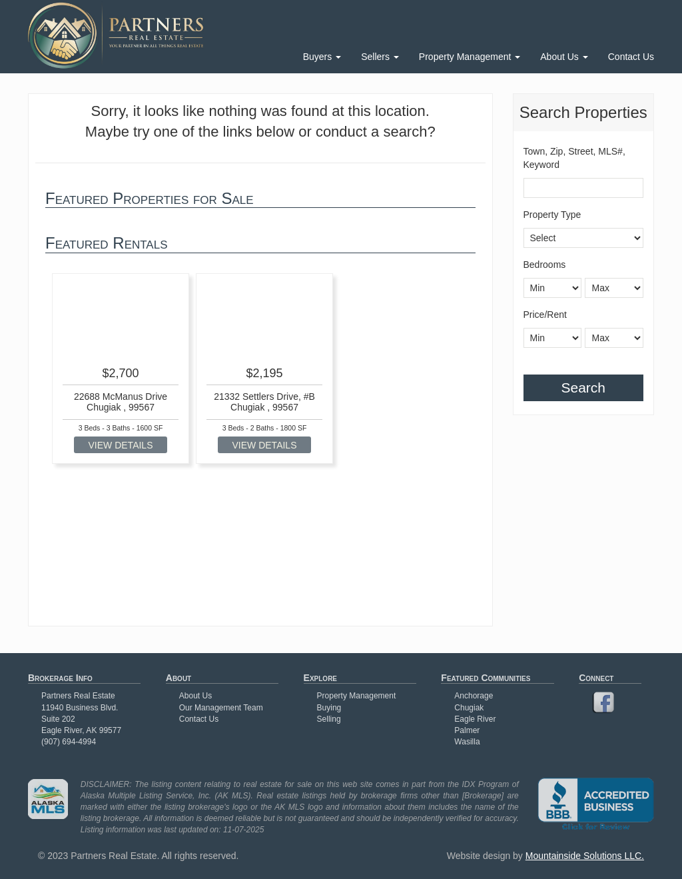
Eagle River (475, 719)
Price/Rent (545, 314)
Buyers (322, 56)
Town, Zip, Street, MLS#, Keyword (574, 158)
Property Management (469, 56)
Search (583, 387)
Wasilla (467, 741)
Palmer (467, 730)
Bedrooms (544, 264)
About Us (563, 56)
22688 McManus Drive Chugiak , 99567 (120, 401)
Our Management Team (221, 707)
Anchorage (473, 695)
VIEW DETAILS (121, 445)
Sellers (380, 56)
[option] (120, 368)
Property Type (552, 214)
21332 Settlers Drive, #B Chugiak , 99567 (264, 401)
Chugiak (469, 707)
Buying (329, 707)
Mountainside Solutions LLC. (584, 855)
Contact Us (631, 56)
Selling (329, 719)
